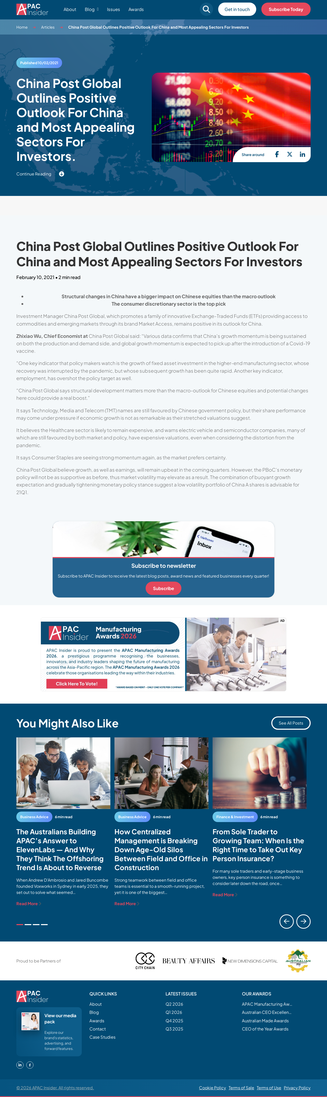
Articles (48, 27)
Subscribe (163, 588)
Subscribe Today (286, 9)
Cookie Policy (212, 1087)
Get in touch (237, 9)
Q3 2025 (174, 1029)
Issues (113, 9)
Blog (94, 1012)
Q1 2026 (174, 1012)
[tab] (19, 924)
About (70, 9)
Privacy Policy (297, 1087)
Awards (136, 9)
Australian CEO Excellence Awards (267, 1012)
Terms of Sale (241, 1087)
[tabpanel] (63, 822)
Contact (97, 1029)
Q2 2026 (174, 1004)
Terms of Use (269, 1087)
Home (22, 27)
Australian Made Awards (265, 1020)
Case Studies (102, 1037)
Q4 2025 (174, 1020)
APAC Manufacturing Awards (267, 1004)
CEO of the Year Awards (265, 1029)
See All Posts (291, 723)
